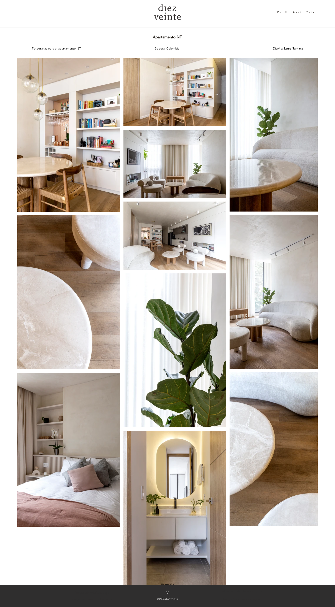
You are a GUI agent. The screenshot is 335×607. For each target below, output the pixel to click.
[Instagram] (167, 592)
